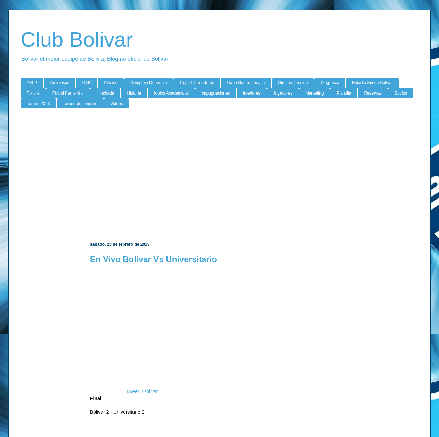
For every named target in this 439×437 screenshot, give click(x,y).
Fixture (33, 93)
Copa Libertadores (197, 82)
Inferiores (251, 93)
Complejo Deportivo (148, 82)
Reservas (373, 93)
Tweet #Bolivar (142, 391)
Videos (116, 103)
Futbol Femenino (68, 93)
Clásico (110, 82)
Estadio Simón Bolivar (372, 82)
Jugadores (283, 93)
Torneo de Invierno (80, 103)
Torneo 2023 (38, 103)
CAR (86, 82)
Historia (134, 93)
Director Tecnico (293, 82)
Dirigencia (329, 82)
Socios (401, 93)
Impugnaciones (216, 93)
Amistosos (59, 82)
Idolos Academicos (171, 93)
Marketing (315, 93)
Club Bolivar (77, 39)
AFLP (32, 82)
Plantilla (343, 93)
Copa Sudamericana (246, 82)
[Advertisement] (219, 167)
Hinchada (105, 93)
